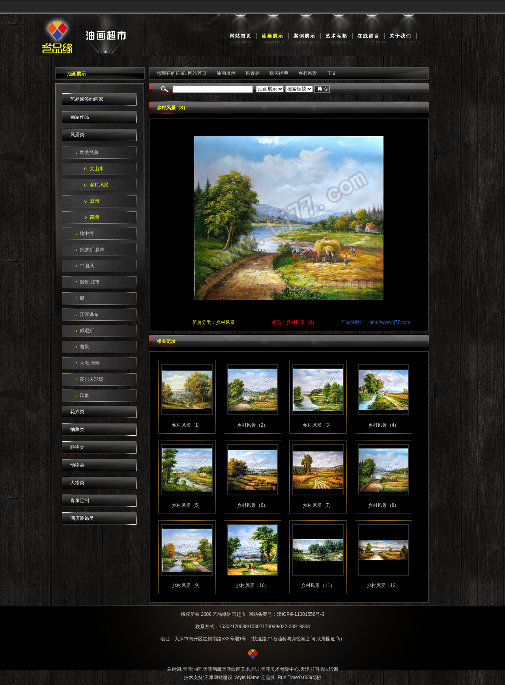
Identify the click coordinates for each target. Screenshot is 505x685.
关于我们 (400, 36)
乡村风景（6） (252, 505)
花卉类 (77, 411)
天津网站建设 (218, 677)
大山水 (97, 168)
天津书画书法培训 (319, 669)
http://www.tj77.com (389, 322)
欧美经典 (89, 152)
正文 (332, 73)
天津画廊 (212, 669)
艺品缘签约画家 (86, 99)
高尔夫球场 (91, 379)
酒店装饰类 (82, 518)
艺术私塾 (336, 36)
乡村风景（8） (383, 505)
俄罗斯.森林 (92, 249)
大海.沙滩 (90, 363)
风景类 (77, 134)
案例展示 (305, 36)
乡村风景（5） (187, 505)
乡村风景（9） (187, 585)
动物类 (77, 465)
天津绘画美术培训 (241, 669)
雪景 (84, 347)
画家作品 (79, 117)
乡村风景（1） (187, 425)
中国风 (87, 266)
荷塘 (94, 217)
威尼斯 (87, 330)
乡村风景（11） (318, 585)
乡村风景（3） (318, 425)
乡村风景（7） (318, 505)
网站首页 (241, 36)
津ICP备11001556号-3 (300, 614)
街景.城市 (90, 282)
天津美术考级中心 (280, 669)
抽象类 (77, 429)
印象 (84, 395)
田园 (94, 201)
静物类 (77, 447)
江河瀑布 (89, 314)
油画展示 (273, 36)
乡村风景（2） (252, 425)
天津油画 (192, 669)
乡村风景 (99, 185)
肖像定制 (79, 500)
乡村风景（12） (383, 585)
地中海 (87, 233)
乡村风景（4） (383, 425)
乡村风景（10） (252, 585)
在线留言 (368, 36)
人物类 (77, 483)
